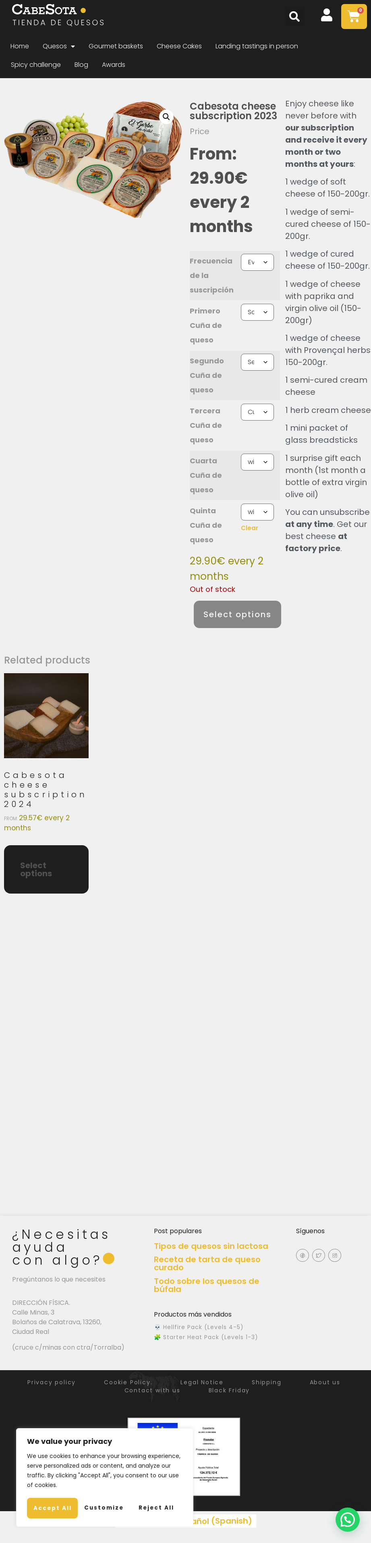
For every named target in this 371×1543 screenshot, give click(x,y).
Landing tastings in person (257, 46)
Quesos (59, 46)
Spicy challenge (36, 64)
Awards (113, 64)
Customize (65, 1487)
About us (333, 1382)
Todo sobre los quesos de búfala (206, 1285)
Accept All (104, 1508)
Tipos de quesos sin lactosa (211, 1246)
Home (19, 46)
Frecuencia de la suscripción (212, 275)
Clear (249, 528)
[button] (294, 16)
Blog (81, 64)
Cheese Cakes (179, 46)
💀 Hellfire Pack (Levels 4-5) (199, 1327)
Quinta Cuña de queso (206, 525)
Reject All (143, 1487)
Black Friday (231, 1390)
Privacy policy (43, 1382)
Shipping (270, 1382)
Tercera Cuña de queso (206, 425)
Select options (237, 614)
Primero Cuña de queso (206, 325)
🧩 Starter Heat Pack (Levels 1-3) (206, 1337)
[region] (104, 1467)
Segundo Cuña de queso (207, 375)
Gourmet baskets (116, 46)
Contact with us (150, 1390)
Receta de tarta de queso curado (207, 1263)
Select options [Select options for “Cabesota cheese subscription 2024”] (36, 869)
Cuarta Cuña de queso (206, 475)
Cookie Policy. (124, 1382)
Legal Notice (202, 1382)
